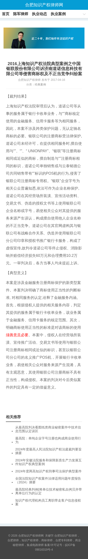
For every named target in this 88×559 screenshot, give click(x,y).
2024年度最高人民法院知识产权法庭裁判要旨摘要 (48, 451)
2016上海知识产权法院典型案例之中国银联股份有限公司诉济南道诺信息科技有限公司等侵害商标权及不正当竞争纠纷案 (44, 68)
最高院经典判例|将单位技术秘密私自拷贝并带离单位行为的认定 (48, 491)
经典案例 (40, 84)
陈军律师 (20, 14)
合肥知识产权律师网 (44, 5)
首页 (5, 14)
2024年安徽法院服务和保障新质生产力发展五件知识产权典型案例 (48, 462)
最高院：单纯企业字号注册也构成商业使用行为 (48, 440)
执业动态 (39, 14)
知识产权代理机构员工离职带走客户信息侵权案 (48, 502)
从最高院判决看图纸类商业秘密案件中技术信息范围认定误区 (48, 429)
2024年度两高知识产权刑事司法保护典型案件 (48, 471)
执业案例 (58, 14)
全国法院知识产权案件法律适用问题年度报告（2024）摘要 (48, 480)
